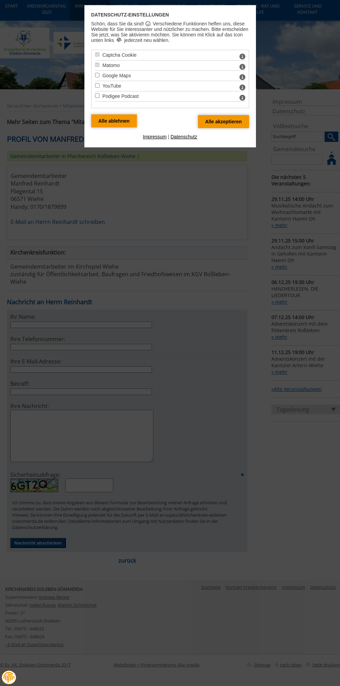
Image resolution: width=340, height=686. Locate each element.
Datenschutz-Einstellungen (130, 15)
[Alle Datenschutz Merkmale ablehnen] (114, 120)
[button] (8, 677)
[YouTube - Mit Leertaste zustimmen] (97, 85)
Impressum (154, 136)
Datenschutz (184, 136)
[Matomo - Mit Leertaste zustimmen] (97, 65)
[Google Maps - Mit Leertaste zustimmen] (97, 75)
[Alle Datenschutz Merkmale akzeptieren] (223, 121)
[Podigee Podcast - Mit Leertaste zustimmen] (97, 95)
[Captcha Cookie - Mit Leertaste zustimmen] (97, 54)
